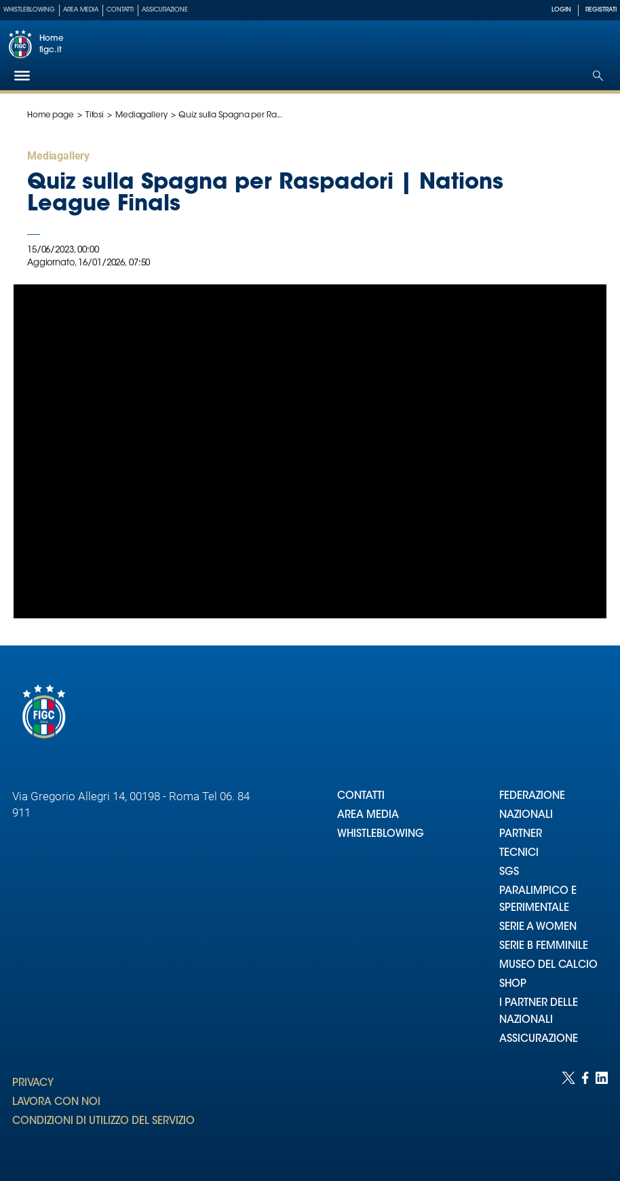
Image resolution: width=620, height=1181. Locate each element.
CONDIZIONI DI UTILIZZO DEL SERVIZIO (103, 1122)
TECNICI (519, 853)
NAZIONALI (526, 815)
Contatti (120, 10)
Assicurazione (165, 10)
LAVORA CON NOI (56, 1103)
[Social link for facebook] (585, 1113)
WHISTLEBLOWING (380, 834)
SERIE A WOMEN (538, 927)
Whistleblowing (29, 10)
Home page (50, 115)
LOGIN (561, 10)
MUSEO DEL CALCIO (548, 965)
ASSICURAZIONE (538, 1039)
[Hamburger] (22, 75)
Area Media (80, 10)
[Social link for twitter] (568, 1113)
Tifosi (94, 115)
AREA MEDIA (368, 815)
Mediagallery (141, 115)
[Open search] (598, 76)
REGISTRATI (601, 10)
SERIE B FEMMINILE (543, 946)
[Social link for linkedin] (602, 1113)
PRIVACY (33, 1084)
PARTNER (520, 834)
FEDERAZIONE (532, 796)
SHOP (512, 984)
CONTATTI (361, 796)
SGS (509, 872)
